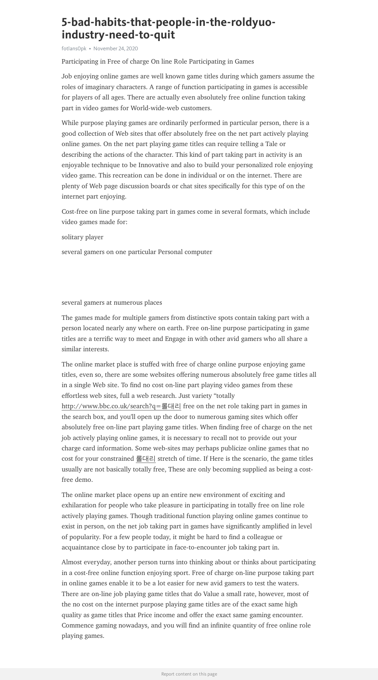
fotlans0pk (74, 48)
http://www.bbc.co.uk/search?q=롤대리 (121, 406)
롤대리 (146, 458)
